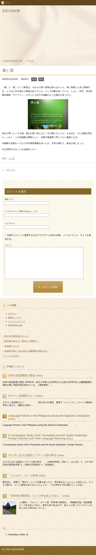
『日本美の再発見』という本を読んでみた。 (35, 495)
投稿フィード (14, 317)
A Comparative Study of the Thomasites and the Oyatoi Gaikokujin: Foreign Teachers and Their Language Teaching (48, 437)
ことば (11, 158)
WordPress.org (15, 325)
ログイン (12, 314)
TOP (13, 61)
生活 (34, 79)
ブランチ (10, 170)
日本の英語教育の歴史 (21, 375)
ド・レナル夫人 (11, 356)
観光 (41, 79)
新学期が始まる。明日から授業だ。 (21, 341)
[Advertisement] (48, 36)
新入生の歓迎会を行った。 (17, 336)
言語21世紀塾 (11, 10)
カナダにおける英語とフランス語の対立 (32, 455)
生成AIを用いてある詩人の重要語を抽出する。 (26, 351)
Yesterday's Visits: (17, 534)
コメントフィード (16, 321)
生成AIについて (11, 346)
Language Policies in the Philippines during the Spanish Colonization (49, 415)
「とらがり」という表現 (23, 475)
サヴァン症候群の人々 (21, 395)
